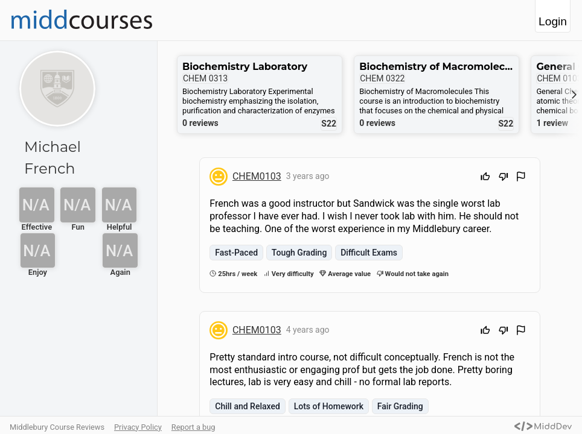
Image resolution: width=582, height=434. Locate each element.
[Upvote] (485, 178)
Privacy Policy (138, 427)
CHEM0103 (256, 176)
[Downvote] (503, 178)
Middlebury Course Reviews (57, 427)
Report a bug (193, 427)
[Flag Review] (521, 178)
